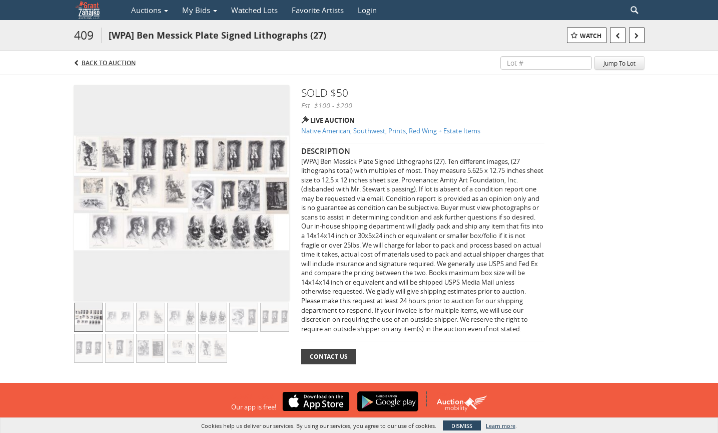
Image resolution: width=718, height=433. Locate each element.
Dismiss (461, 425)
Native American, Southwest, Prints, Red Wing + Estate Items (390, 130)
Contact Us (329, 356)
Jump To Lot (619, 63)
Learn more (500, 425)
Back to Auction (109, 63)
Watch (590, 36)
